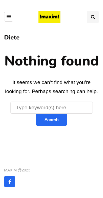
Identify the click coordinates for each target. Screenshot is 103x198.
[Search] (51, 108)
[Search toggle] (93, 17)
